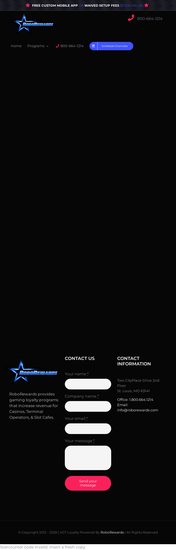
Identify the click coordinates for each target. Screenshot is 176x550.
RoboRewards (112, 532)
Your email (76, 418)
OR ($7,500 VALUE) (111, 5)
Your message (80, 440)
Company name (82, 396)
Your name (77, 374)
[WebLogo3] (32, 12)
